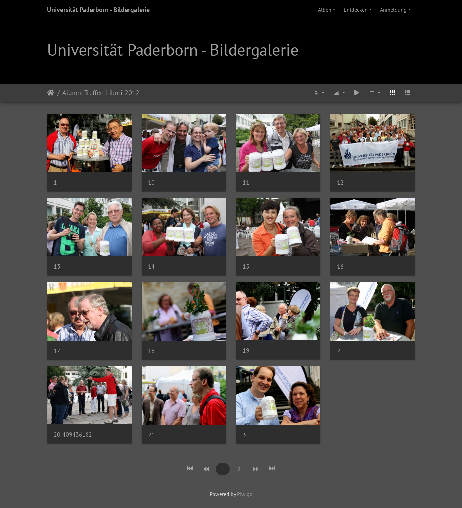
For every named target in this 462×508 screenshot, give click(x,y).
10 (151, 182)
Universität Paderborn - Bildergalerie (98, 9)
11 (246, 182)
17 (57, 350)
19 (246, 350)
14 (151, 266)
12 (340, 182)
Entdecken (356, 9)
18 (151, 350)
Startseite (51, 93)
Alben (324, 9)
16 (340, 266)
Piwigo (245, 494)
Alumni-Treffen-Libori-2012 (100, 92)
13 (57, 266)
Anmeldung (393, 9)
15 (246, 266)
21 (151, 434)
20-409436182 (73, 434)
